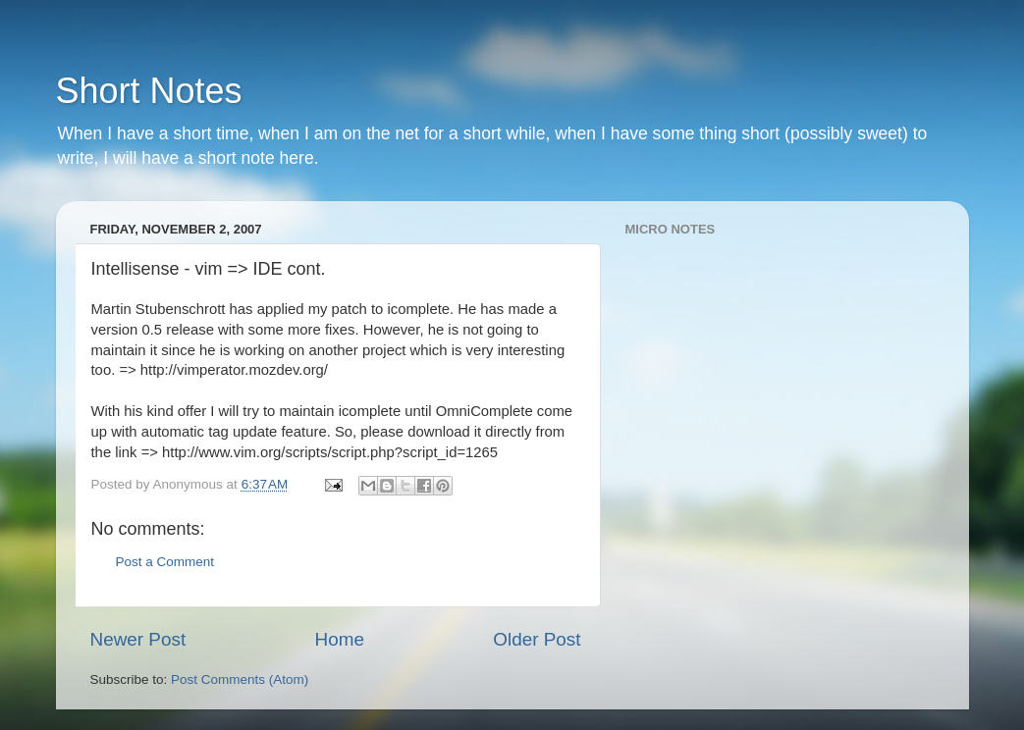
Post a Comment (165, 561)
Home (339, 639)
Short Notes (149, 91)
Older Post (536, 639)
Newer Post (138, 639)
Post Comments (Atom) (239, 679)
